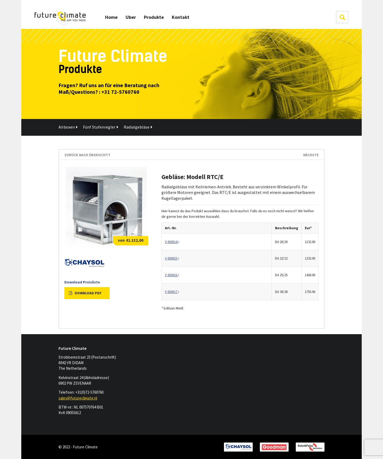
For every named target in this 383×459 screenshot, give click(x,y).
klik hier (342, 17)
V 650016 (172, 275)
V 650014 (172, 242)
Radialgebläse (138, 127)
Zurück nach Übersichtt (87, 154)
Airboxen (68, 127)
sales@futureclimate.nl (78, 398)
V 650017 (172, 292)
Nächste (311, 154)
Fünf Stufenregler (100, 127)
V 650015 (172, 258)
